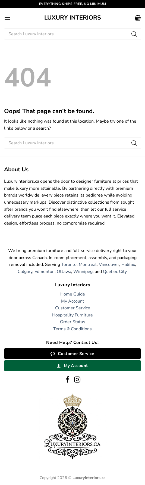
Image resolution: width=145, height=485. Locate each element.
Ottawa (64, 272)
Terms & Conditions (72, 329)
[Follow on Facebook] (68, 380)
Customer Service (72, 308)
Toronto (69, 265)
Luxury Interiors (72, 18)
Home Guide (72, 294)
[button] (7, 17)
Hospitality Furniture (72, 315)
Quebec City (115, 272)
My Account (72, 301)
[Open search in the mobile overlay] (72, 34)
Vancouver (109, 265)
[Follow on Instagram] (77, 380)
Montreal (88, 265)
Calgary (25, 272)
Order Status (72, 322)
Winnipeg (83, 272)
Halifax (128, 265)
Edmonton (44, 272)
